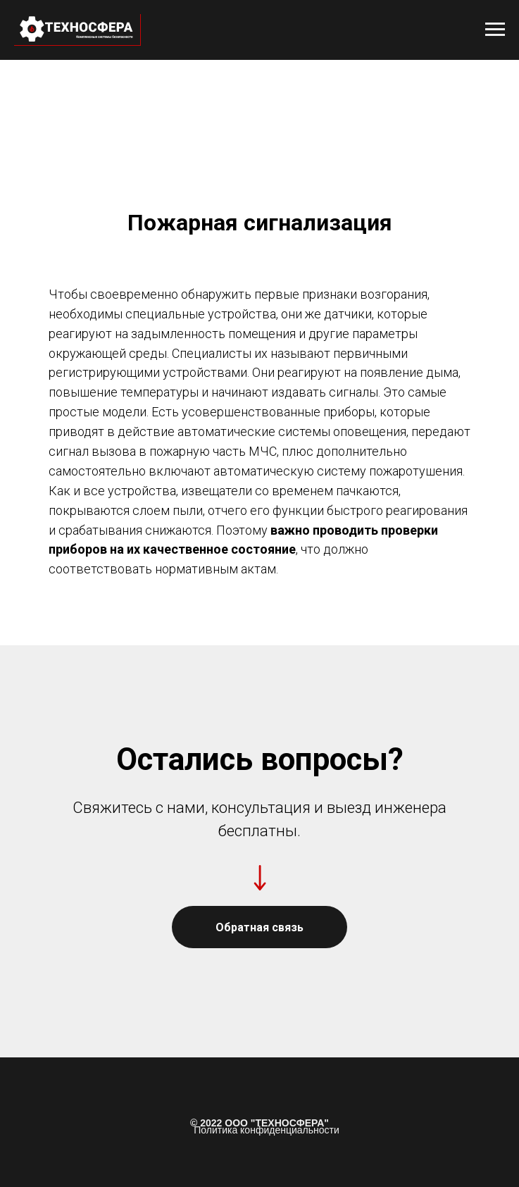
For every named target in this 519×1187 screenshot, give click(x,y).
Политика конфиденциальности (266, 1130)
